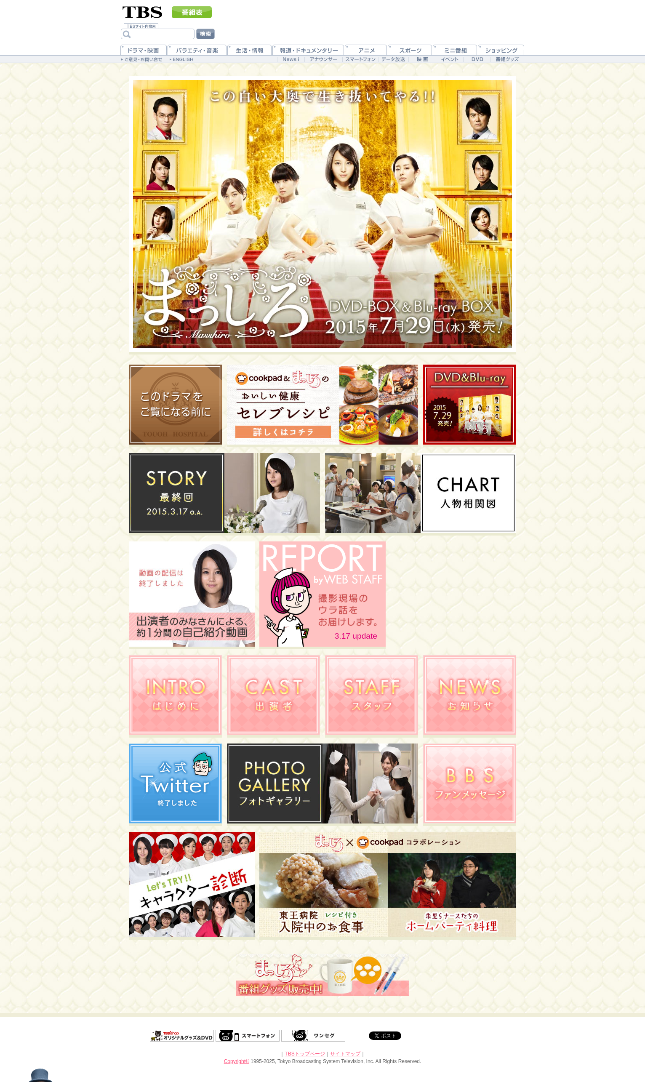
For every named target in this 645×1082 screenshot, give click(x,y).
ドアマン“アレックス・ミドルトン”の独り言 (36, 1059)
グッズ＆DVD (182, 1036)
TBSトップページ (305, 1054)
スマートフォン (248, 1036)
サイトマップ (345, 1054)
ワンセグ (313, 1036)
